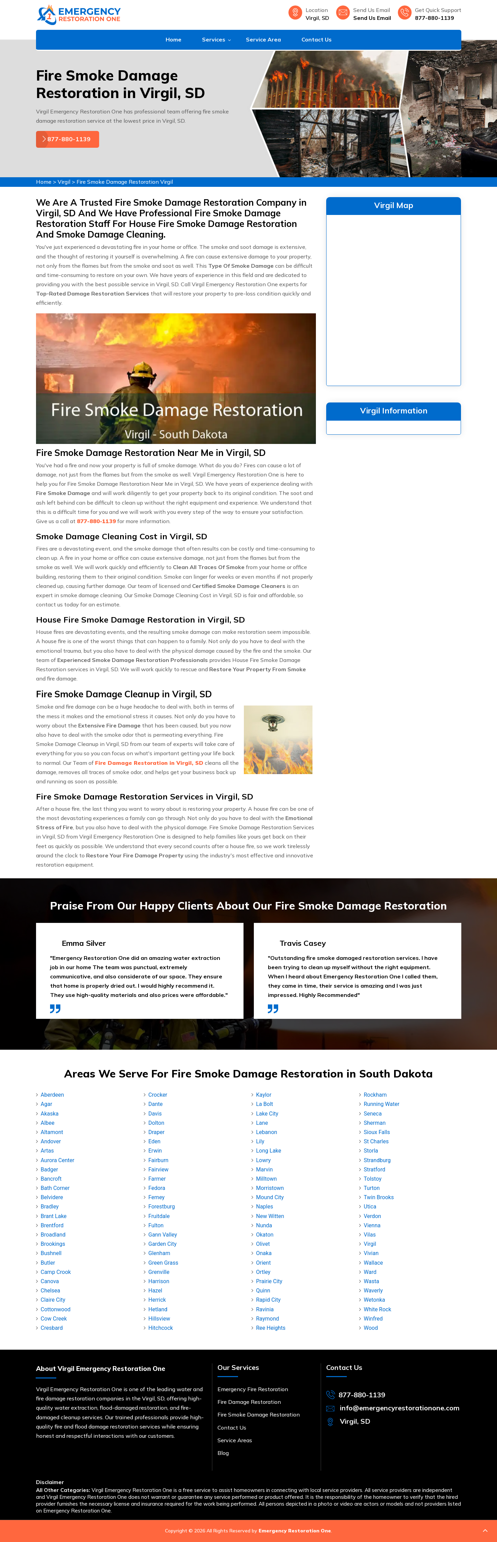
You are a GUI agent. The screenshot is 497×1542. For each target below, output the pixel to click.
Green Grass (163, 1263)
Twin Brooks (379, 1197)
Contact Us (316, 39)
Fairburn (159, 1160)
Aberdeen (52, 1095)
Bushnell (51, 1253)
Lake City (267, 1113)
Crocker (158, 1095)
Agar (46, 1104)
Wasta (371, 1281)
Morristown (270, 1188)
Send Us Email (372, 17)
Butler (48, 1263)
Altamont (52, 1132)
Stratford (375, 1169)
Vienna (372, 1225)
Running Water (382, 1104)
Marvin (264, 1169)
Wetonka (374, 1300)
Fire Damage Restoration (249, 1401)
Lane (262, 1123)
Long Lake (268, 1150)
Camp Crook (56, 1272)
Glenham (159, 1253)
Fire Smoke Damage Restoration (258, 1414)
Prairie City (269, 1281)
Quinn (263, 1290)
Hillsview (159, 1318)
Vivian (371, 1253)
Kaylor (264, 1095)
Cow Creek (54, 1318)
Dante (156, 1104)
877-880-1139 (434, 17)
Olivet (263, 1244)
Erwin (155, 1150)
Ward (370, 1272)
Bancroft (51, 1179)
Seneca (373, 1113)
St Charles (376, 1141)
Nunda (264, 1225)
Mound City (270, 1197)
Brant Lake (54, 1216)
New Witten (270, 1216)
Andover (51, 1141)
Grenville (159, 1272)
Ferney (157, 1197)
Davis (155, 1113)
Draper (157, 1132)
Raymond (267, 1318)
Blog (223, 1452)
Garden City (163, 1244)
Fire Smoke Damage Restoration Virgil (124, 181)
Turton (372, 1188)
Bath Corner (55, 1188)
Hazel (155, 1290)
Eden (155, 1141)
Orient (263, 1263)
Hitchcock (161, 1328)
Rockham (375, 1095)
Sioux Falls (377, 1132)
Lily (260, 1141)
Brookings (53, 1244)
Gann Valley (163, 1234)
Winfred (373, 1318)
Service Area (263, 39)
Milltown (266, 1179)
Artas (47, 1150)
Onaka (264, 1253)
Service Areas (234, 1440)
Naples (264, 1206)
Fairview (159, 1169)
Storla (371, 1150)
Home (173, 39)
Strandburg (377, 1160)
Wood (371, 1328)
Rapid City (268, 1300)
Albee (48, 1123)
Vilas (370, 1234)
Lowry (263, 1160)
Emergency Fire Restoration (252, 1389)
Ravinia (265, 1309)
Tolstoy (373, 1179)
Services (213, 39)
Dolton (157, 1123)
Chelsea (50, 1290)
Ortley (263, 1272)
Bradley (50, 1206)
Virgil (64, 181)
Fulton (156, 1225)
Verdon (372, 1216)
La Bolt (264, 1104)
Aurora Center (57, 1160)
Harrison (159, 1281)
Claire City (53, 1300)
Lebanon (266, 1132)
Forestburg (162, 1206)
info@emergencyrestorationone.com (400, 1408)
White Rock (377, 1309)
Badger (49, 1169)
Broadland (53, 1234)
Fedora (157, 1188)
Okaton (265, 1234)
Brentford (52, 1225)
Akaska (50, 1113)
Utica (370, 1206)
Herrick (157, 1300)
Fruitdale (159, 1216)
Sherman (375, 1123)
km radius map (393, 299)
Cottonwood (56, 1309)
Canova (50, 1281)
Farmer (157, 1179)
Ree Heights (271, 1328)
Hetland (158, 1309)
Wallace (373, 1263)
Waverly (373, 1290)
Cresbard (52, 1328)
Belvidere (52, 1197)
